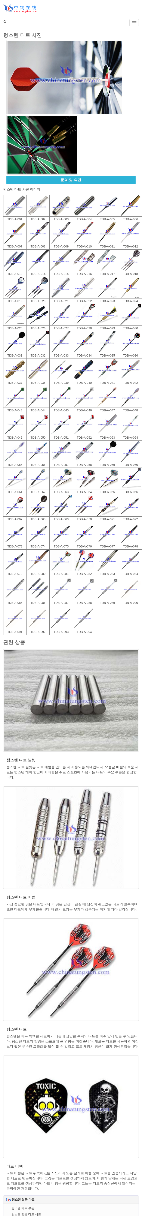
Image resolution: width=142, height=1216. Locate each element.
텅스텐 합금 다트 (23, 1199)
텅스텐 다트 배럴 (21, 897)
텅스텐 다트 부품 (23, 1208)
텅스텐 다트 (16, 1029)
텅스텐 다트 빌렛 (21, 760)
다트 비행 (14, 1166)
